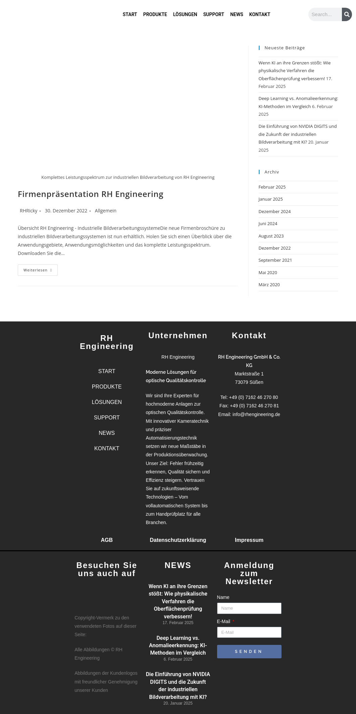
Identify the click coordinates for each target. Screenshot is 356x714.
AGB (107, 540)
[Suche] (347, 14)
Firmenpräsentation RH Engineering (90, 193)
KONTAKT (259, 12)
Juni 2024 (268, 223)
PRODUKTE (155, 12)
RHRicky (28, 210)
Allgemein (105, 210)
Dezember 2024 (275, 211)
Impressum (249, 540)
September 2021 (275, 260)
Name (223, 597)
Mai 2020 (268, 272)
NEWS (236, 12)
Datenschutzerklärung (178, 540)
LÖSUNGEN (185, 12)
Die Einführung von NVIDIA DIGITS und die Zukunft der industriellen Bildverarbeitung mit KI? (298, 134)
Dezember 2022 (275, 248)
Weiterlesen (40, 268)
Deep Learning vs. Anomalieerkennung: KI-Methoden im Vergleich (178, 645)
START (130, 12)
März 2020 (269, 285)
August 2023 (271, 236)
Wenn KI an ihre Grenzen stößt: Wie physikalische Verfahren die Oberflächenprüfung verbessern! (295, 71)
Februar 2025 (272, 187)
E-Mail (224, 621)
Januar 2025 (271, 199)
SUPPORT (213, 12)
